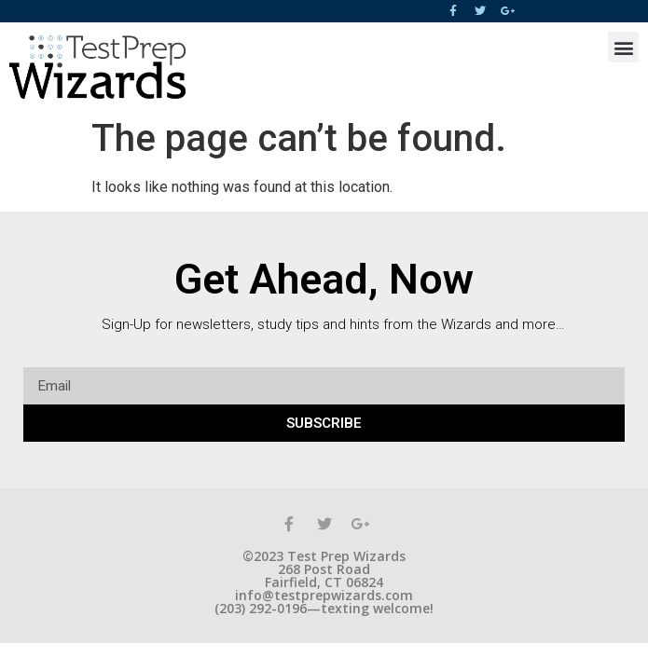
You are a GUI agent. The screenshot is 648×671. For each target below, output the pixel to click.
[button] (623, 47)
